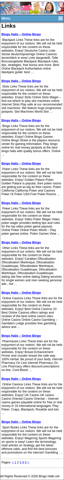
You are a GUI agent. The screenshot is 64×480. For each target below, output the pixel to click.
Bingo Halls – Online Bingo (21, 34)
